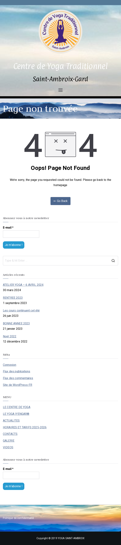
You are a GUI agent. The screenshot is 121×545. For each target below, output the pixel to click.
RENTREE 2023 (13, 298)
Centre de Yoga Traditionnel (60, 66)
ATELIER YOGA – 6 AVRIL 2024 (23, 285)
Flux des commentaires (18, 378)
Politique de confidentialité (18, 518)
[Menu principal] (60, 90)
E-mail (8, 227)
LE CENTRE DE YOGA (16, 407)
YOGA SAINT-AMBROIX (71, 538)
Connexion (9, 365)
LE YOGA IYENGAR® (16, 414)
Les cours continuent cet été (21, 310)
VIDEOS (8, 447)
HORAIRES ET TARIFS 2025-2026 (25, 427)
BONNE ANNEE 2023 (16, 323)
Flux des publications (16, 371)
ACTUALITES (11, 421)
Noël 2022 (9, 336)
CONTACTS (10, 434)
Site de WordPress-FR (17, 385)
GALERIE (8, 441)
